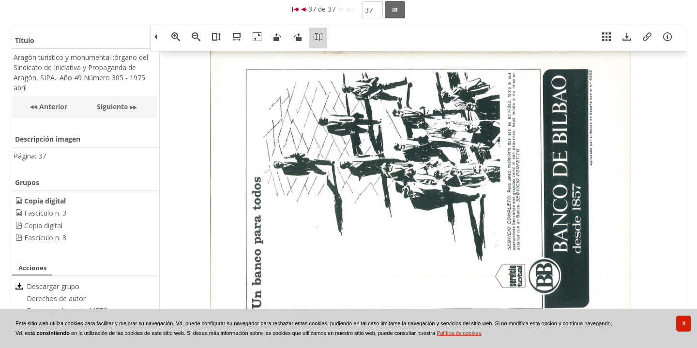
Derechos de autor (56, 298)
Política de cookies (459, 333)
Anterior (52, 106)
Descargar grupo (53, 286)
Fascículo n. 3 (45, 213)
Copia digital (43, 225)
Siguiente (112, 106)
